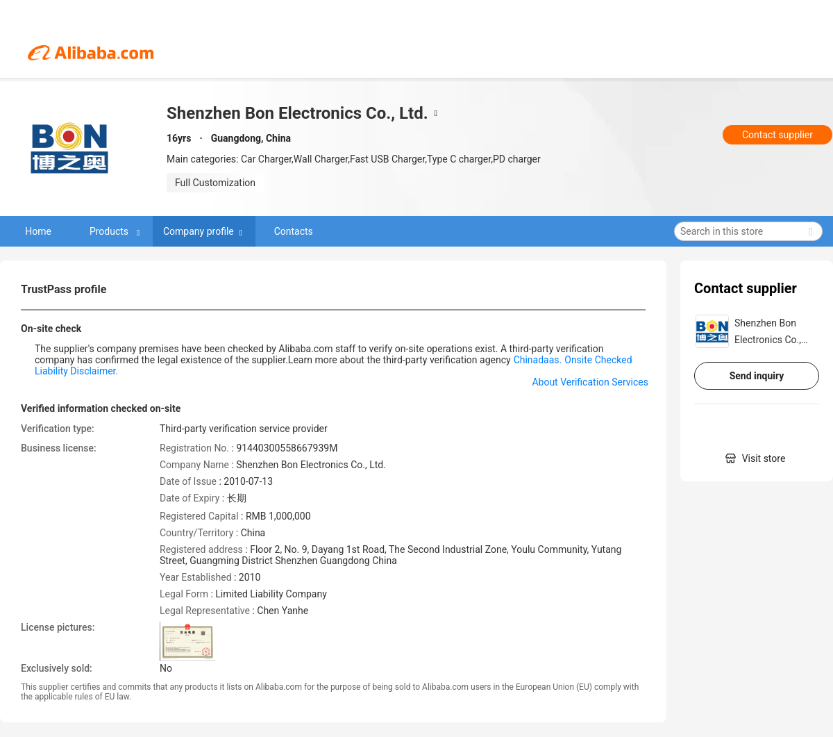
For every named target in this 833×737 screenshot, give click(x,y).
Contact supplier (777, 134)
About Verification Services (590, 382)
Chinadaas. (538, 359)
